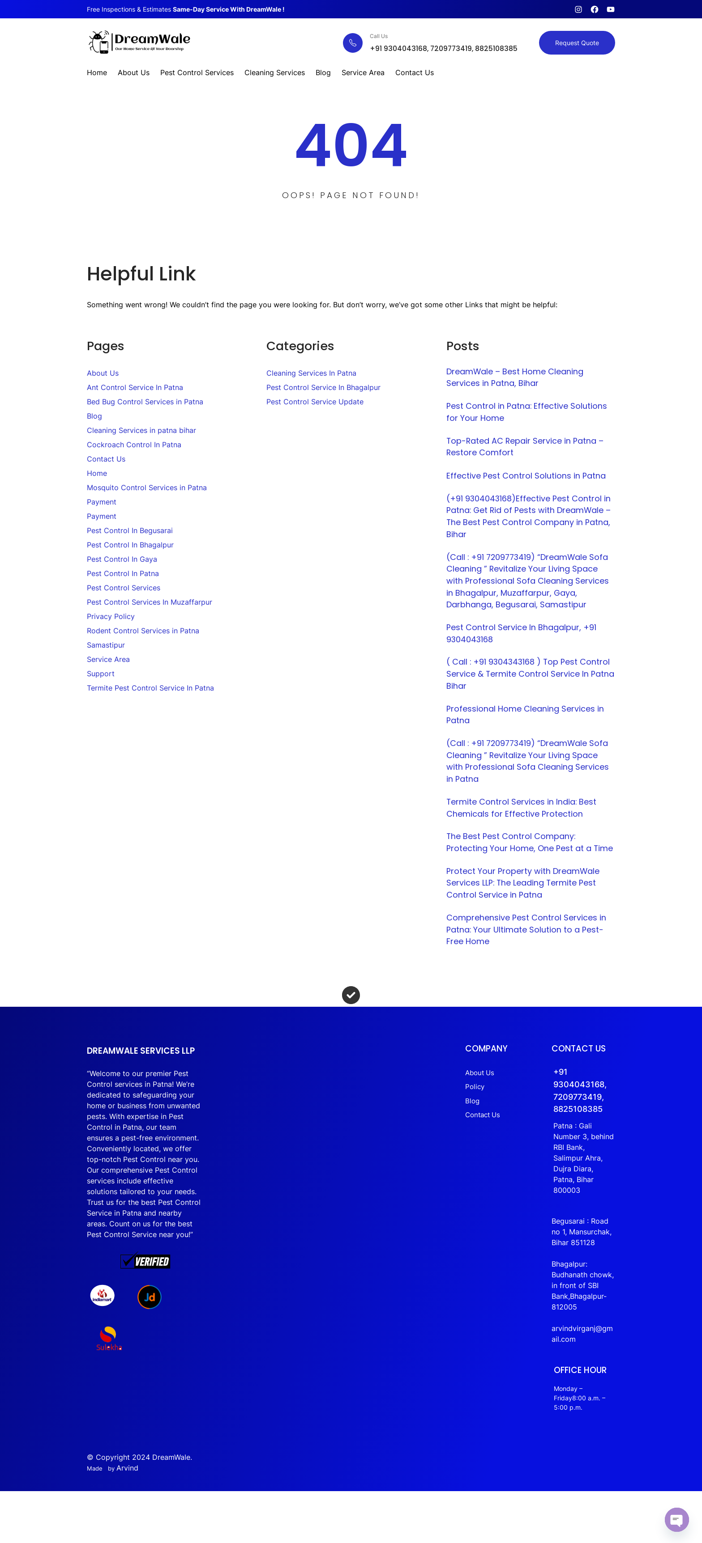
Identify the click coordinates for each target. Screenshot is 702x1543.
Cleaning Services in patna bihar (141, 430)
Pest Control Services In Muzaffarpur (149, 602)
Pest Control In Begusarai (130, 530)
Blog (94, 415)
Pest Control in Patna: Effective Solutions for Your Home (529, 413)
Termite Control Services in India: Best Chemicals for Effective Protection (524, 821)
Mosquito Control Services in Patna (147, 487)
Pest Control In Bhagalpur (130, 544)
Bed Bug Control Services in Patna (145, 401)
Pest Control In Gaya (122, 559)
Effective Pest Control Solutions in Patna (528, 478)
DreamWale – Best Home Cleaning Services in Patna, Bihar (517, 378)
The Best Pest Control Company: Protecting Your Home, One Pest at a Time (521, 863)
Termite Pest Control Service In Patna (150, 687)
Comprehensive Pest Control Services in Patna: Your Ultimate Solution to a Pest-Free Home (528, 959)
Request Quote (577, 43)
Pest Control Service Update (315, 401)
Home (97, 473)
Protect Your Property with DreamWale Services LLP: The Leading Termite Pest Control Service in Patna (525, 912)
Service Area (108, 659)
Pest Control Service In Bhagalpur (323, 387)
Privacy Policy (111, 616)
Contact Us (106, 458)
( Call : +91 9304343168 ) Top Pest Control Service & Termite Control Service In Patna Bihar (530, 684)
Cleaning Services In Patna (311, 373)
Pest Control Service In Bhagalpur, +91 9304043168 (522, 641)
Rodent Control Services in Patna (143, 630)
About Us (103, 373)
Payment (101, 501)
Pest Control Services (123, 587)
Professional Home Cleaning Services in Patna (526, 725)
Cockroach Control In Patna (134, 444)
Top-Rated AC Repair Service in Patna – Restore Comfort (527, 449)
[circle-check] (351, 1026)
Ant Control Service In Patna (135, 387)
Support (101, 673)
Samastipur (106, 644)
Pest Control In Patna (123, 573)
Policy (489, 1117)
